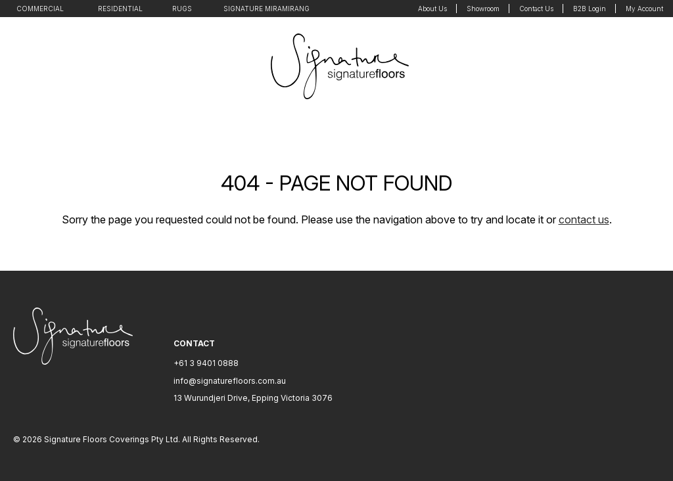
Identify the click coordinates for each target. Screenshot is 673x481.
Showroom (483, 8)
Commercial (40, 8)
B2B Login (589, 8)
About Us (432, 8)
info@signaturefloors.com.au (230, 381)
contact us (584, 219)
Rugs (182, 8)
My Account (644, 8)
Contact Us (536, 8)
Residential (120, 8)
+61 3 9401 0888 (206, 363)
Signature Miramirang (266, 8)
